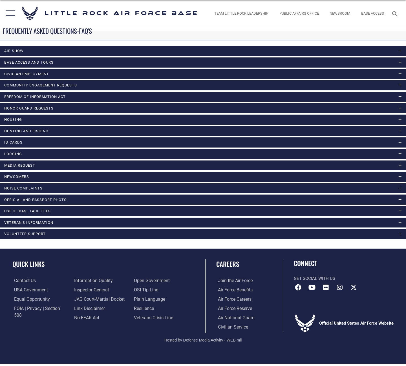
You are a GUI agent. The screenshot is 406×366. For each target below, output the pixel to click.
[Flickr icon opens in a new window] (326, 290)
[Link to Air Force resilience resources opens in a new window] (144, 301)
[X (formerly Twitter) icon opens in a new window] (354, 290)
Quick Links (28, 267)
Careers (227, 267)
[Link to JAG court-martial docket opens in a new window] (98, 292)
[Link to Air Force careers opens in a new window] (232, 301)
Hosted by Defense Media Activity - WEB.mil (203, 342)
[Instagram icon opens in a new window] (340, 290)
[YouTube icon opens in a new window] (312, 290)
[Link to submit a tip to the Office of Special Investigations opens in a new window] (145, 283)
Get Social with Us (314, 281)
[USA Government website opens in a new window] (28, 292)
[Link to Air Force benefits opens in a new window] (233, 292)
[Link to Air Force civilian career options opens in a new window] (230, 329)
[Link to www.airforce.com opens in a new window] (233, 283)
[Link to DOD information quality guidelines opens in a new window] (30, 320)
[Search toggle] (396, 13)
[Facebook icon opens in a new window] (298, 290)
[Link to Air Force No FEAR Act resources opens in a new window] (86, 310)
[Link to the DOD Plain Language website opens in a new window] (148, 292)
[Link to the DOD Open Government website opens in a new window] (90, 320)
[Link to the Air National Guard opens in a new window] (233, 320)
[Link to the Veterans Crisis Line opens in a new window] (153, 310)
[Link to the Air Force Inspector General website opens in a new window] (90, 283)
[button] (9, 13)
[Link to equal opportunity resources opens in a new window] (29, 301)
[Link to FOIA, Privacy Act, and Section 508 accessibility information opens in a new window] (38, 310)
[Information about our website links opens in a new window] (88, 301)
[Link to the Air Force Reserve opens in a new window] (233, 310)
